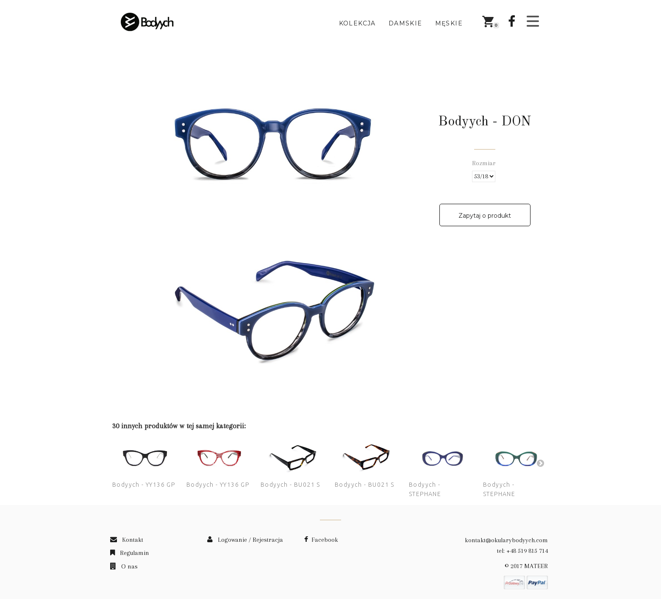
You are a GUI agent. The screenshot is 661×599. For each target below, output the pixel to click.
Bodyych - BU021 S (290, 484)
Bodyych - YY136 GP (143, 484)
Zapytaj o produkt (484, 215)
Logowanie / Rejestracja (245, 540)
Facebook (321, 540)
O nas (124, 566)
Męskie (449, 23)
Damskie (405, 23)
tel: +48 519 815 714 (522, 551)
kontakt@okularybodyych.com (506, 540)
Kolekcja (357, 23)
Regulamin (129, 553)
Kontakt (126, 540)
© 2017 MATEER (526, 566)
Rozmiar (484, 163)
